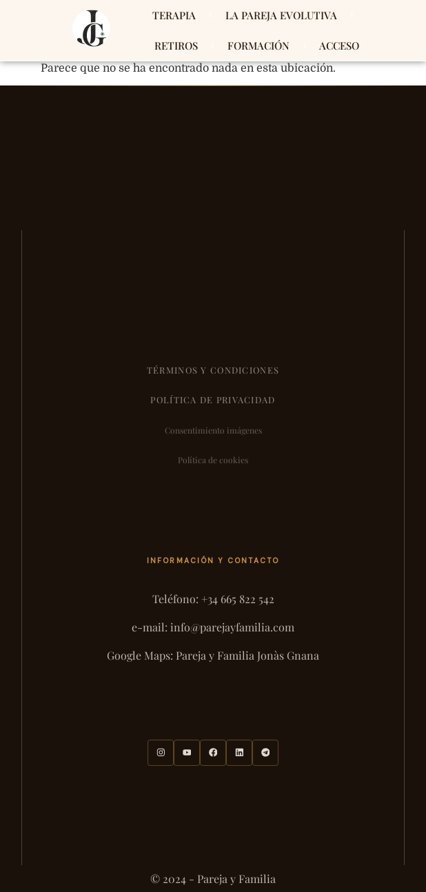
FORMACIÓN (258, 45)
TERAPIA (174, 15)
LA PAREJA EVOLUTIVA (281, 15)
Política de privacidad (212, 399)
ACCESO (339, 45)
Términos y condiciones (213, 370)
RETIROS (176, 45)
